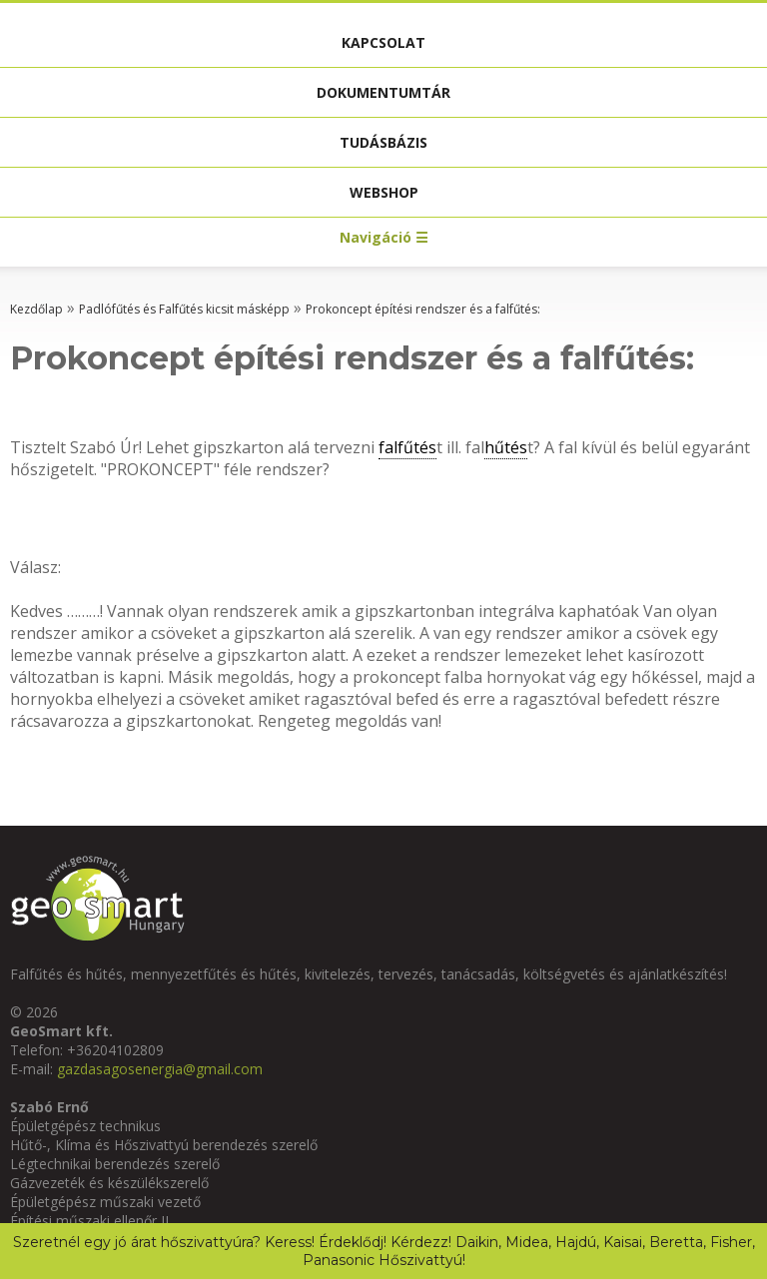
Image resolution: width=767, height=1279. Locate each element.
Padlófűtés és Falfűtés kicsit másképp (184, 309)
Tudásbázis (383, 142)
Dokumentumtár (383, 92)
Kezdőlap (36, 309)
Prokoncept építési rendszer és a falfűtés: (423, 309)
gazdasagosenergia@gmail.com (160, 1068)
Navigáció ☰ (384, 237)
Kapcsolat (383, 42)
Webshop (384, 192)
